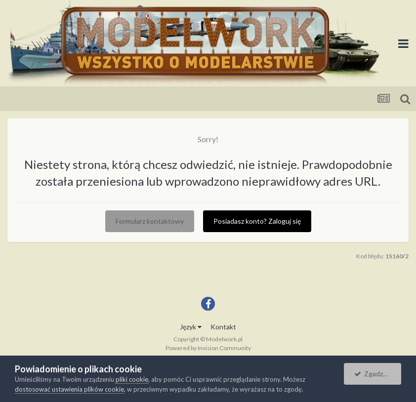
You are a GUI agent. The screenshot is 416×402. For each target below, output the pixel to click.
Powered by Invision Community (208, 348)
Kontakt (223, 326)
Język (191, 326)
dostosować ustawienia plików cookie (69, 389)
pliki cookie (132, 379)
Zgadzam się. (377, 373)
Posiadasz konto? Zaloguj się (257, 221)
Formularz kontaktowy (150, 221)
